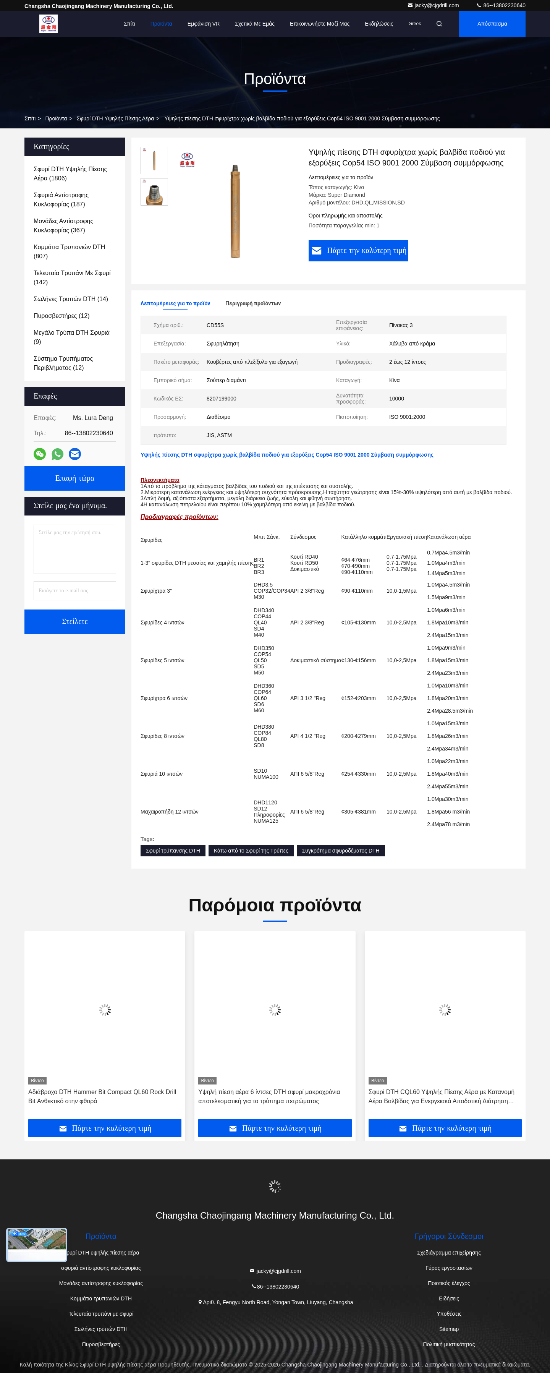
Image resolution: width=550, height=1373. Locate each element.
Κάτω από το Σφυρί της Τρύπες (251, 851)
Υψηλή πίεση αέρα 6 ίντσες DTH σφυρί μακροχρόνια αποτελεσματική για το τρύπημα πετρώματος (269, 1096)
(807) (69, 251)
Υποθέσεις (449, 1314)
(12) (61, 316)
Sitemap (449, 1329)
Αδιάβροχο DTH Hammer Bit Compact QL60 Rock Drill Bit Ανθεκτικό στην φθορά (102, 1096)
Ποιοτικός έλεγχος (449, 1283)
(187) (61, 199)
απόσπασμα (492, 24)
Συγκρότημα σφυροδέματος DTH (341, 851)
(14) (71, 299)
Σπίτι (129, 24)
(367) (63, 225)
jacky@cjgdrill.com (434, 5)
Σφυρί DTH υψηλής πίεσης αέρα (115, 118)
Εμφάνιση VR (204, 24)
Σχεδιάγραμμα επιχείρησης (449, 1253)
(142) (72, 277)
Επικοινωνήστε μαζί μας (319, 24)
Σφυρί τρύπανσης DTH (173, 851)
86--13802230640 (501, 5)
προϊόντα (56, 118)
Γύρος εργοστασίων (448, 1268)
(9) (72, 337)
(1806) (70, 174)
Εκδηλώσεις (379, 24)
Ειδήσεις (449, 1298)
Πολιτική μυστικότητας (449, 1344)
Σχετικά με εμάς (255, 24)
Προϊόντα (161, 24)
